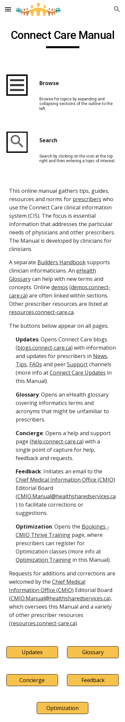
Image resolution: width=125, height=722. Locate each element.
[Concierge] (32, 680)
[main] (62, 38)
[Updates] (32, 652)
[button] (8, 9)
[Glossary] (92, 652)
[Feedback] (92, 680)
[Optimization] (62, 708)
